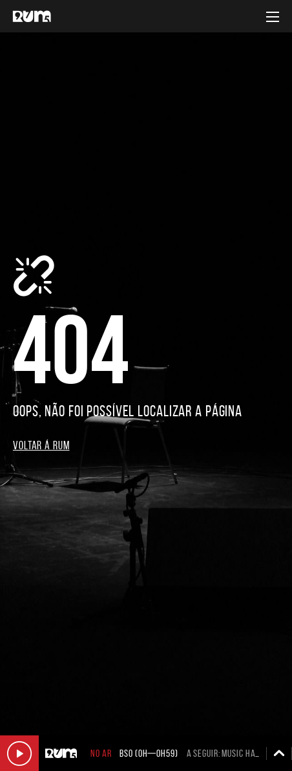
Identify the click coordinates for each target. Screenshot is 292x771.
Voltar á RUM (41, 445)
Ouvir (19, 753)
